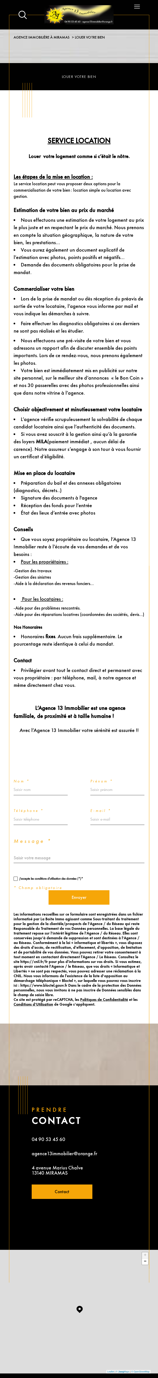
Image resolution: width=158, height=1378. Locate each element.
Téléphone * (29, 794)
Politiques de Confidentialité (104, 984)
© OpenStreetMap (140, 1355)
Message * (33, 825)
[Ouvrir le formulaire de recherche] (22, 14)
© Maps (123, 1355)
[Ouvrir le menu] (137, 6)
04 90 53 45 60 (48, 1123)
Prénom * (101, 765)
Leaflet (110, 1355)
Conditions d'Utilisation (33, 988)
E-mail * (100, 794)
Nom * (22, 765)
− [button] (145, 1245)
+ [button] (145, 1239)
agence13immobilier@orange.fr (64, 1137)
